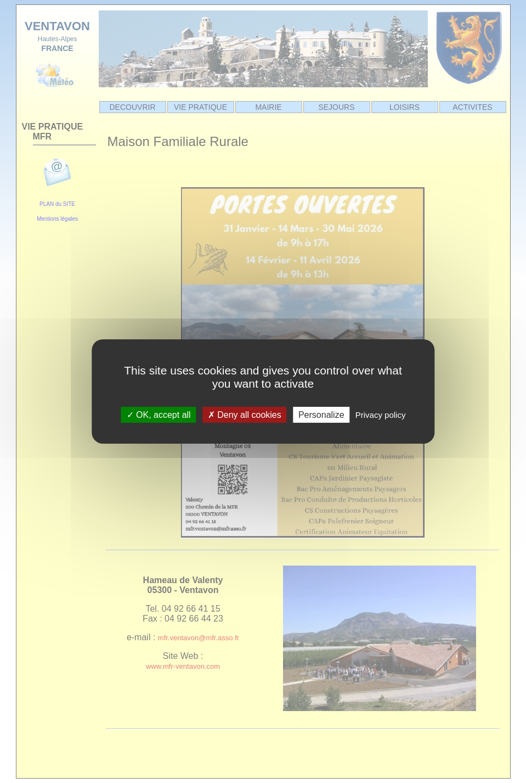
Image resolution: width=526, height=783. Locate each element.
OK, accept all (159, 415)
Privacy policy (380, 415)
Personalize (321, 415)
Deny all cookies (244, 415)
